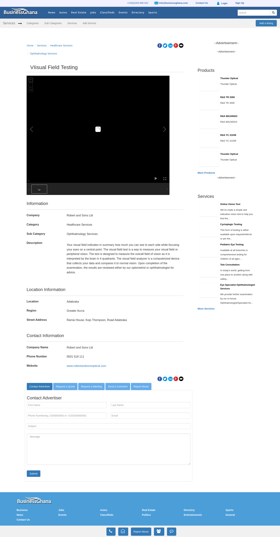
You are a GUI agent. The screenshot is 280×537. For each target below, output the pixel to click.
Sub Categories (53, 23)
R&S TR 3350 (227, 97)
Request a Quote (65, 386)
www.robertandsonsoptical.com (86, 365)
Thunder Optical (229, 78)
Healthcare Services (61, 45)
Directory (138, 12)
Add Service (89, 23)
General (230, 514)
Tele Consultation (230, 264)
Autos (63, 12)
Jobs (93, 12)
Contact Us (23, 519)
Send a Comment (118, 386)
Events (123, 12)
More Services (206, 308)
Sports (152, 12)
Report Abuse (141, 386)
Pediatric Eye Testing (232, 244)
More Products (206, 172)
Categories (33, 23)
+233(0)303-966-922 (137, 3)
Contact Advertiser (39, 386)
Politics (146, 514)
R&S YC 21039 (228, 135)
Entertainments (193, 514)
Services (9, 23)
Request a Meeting (91, 386)
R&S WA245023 (228, 116)
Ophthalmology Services (43, 53)
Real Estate (78, 12)
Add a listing (266, 23)
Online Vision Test (230, 204)
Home (30, 45)
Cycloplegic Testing (231, 224)
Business (22, 510)
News (51, 12)
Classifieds (107, 12)
